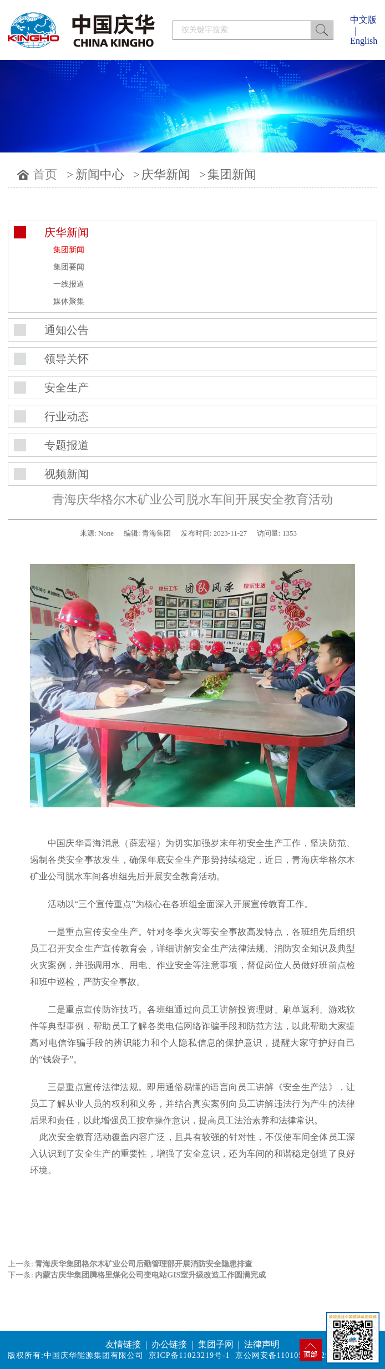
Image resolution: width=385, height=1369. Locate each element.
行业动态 (66, 416)
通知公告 (66, 330)
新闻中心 (99, 174)
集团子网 (216, 1344)
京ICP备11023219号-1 (189, 1355)
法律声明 (262, 1344)
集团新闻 (231, 174)
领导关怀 (66, 359)
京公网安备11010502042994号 (291, 1355)
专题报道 (66, 445)
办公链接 (169, 1344)
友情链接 (123, 1344)
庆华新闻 (165, 174)
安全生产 (66, 387)
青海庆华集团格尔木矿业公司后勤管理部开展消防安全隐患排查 (143, 1264)
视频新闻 (66, 474)
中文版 (363, 19)
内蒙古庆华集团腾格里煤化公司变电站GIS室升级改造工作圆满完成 (150, 1275)
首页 (45, 174)
